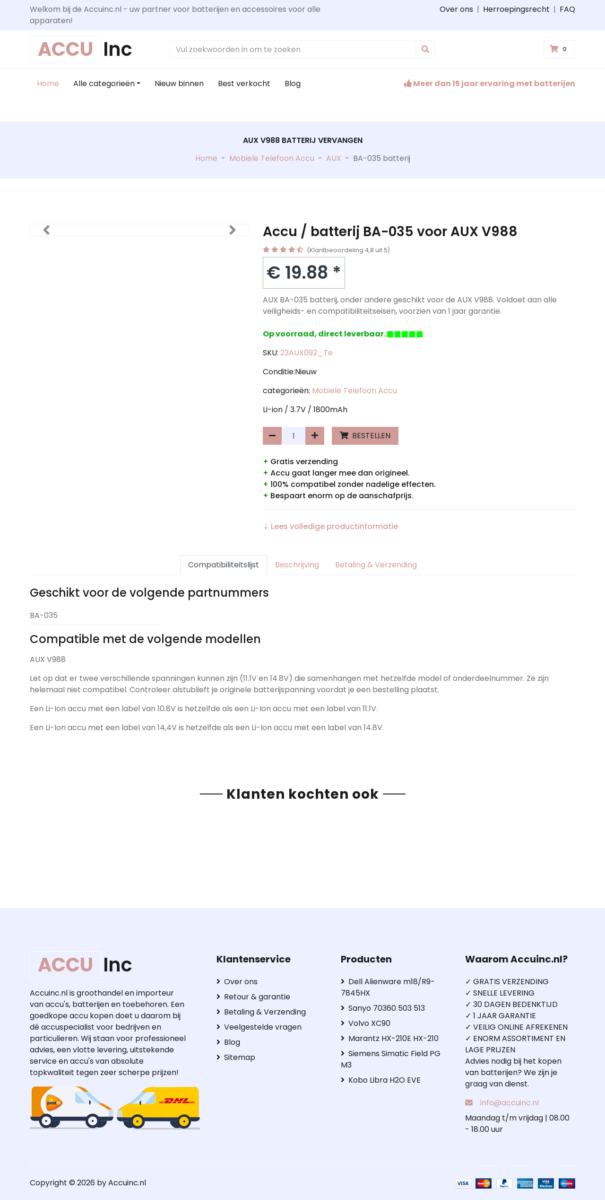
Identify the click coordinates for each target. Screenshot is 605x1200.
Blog (293, 83)
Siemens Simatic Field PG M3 (391, 1059)
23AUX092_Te (306, 352)
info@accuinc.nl (509, 1102)
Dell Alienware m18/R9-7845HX (388, 987)
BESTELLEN (365, 435)
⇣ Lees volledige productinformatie (330, 526)
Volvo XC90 (365, 1023)
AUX (333, 158)
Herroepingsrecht (516, 9)
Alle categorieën (104, 83)
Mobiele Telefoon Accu (271, 158)
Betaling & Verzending (376, 564)
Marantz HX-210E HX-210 (390, 1038)
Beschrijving (297, 564)
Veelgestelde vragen (259, 1027)
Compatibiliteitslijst (223, 564)
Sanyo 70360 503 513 (383, 1008)
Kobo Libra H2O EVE (381, 1080)
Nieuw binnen (179, 83)
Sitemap (235, 1057)
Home (48, 83)
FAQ (567, 9)
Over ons (456, 9)
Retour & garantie (253, 996)
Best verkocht (244, 83)
